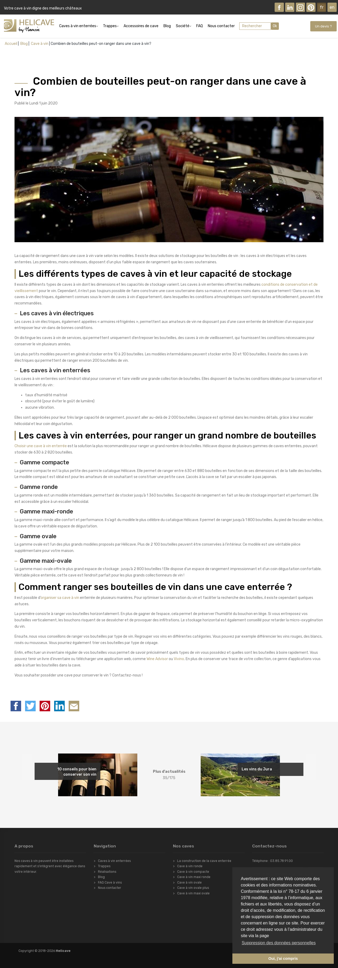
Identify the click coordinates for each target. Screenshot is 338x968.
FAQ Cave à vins (110, 882)
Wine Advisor (157, 659)
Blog (167, 26)
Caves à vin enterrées (114, 861)
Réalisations (107, 872)
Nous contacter (221, 26)
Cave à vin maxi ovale (193, 893)
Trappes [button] (110, 26)
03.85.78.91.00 (281, 861)
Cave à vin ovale (189, 882)
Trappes (104, 866)
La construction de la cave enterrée (204, 861)
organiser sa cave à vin (60, 597)
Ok (275, 26)
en (332, 7)
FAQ (199, 26)
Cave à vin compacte (193, 872)
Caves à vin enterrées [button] (77, 26)
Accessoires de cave (141, 26)
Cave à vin (39, 43)
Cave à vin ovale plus (193, 888)
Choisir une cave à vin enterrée (41, 446)
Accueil (11, 43)
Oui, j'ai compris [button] (283, 958)
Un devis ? (323, 26)
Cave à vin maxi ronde (193, 877)
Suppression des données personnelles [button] (279, 943)
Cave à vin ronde (190, 866)
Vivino (179, 659)
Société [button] (182, 26)
